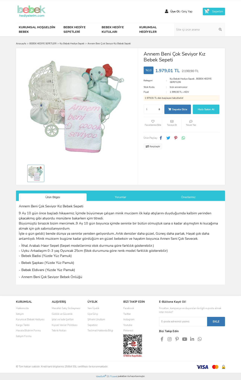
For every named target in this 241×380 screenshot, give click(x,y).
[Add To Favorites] (153, 124)
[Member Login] (166, 11)
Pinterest (128, 330)
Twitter (127, 314)
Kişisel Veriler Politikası (64, 325)
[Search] (199, 29)
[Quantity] (153, 109)
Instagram (128, 319)
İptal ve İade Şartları (63, 319)
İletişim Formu (23, 336)
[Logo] (31, 11)
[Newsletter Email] (183, 321)
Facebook (128, 308)
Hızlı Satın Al (206, 109)
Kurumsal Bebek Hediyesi (30, 319)
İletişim (20, 314)
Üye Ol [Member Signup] (175, 11)
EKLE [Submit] (216, 321)
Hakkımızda (22, 308)
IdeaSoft (101, 376)
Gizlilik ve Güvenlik (62, 314)
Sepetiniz (93, 325)
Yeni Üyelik (93, 308)
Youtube (127, 325)
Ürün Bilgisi (52, 197)
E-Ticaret (112, 376)
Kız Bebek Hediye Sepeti (182, 78)
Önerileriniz (188, 197)
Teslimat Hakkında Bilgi (100, 330)
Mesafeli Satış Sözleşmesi (66, 308)
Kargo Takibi (23, 325)
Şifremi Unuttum (96, 319)
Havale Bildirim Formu (28, 330)
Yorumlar (120, 197)
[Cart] (214, 11)
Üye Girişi (93, 314)
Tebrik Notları (59, 330)
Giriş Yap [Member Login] (187, 11)
